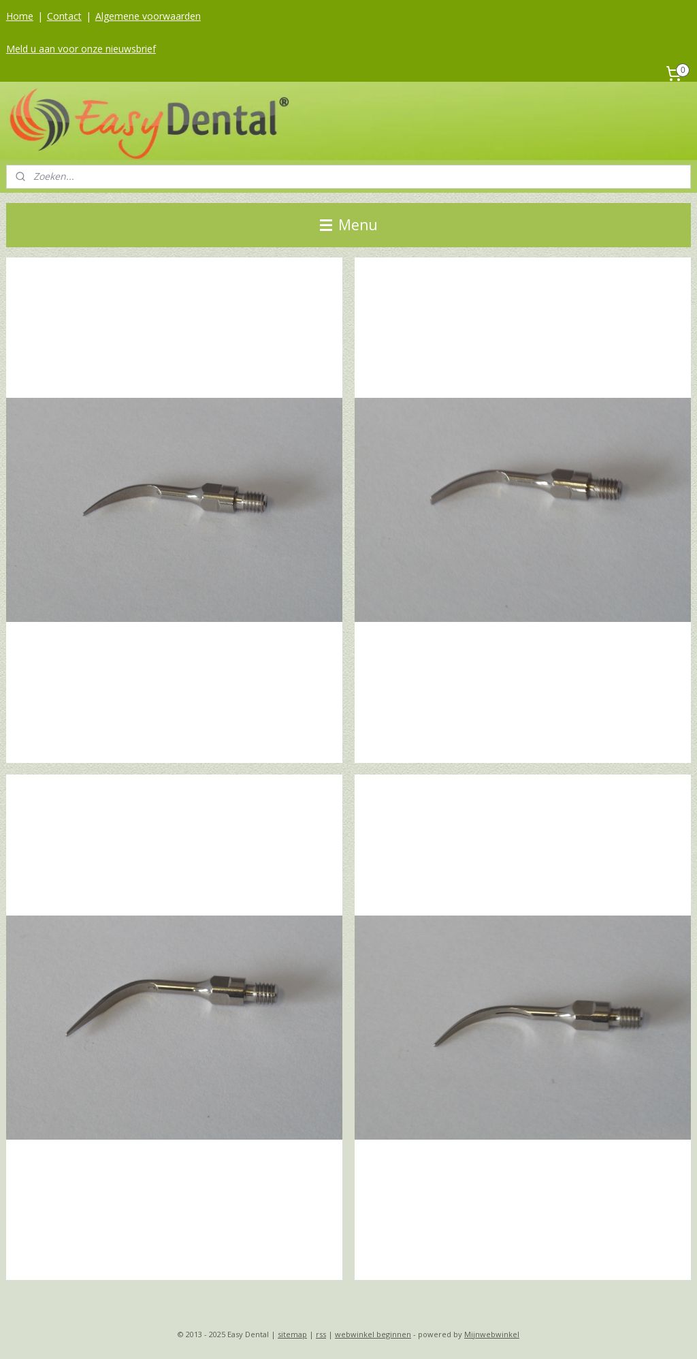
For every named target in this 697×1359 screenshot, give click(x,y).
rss (321, 1334)
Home (19, 16)
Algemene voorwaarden (148, 16)
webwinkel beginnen (373, 1334)
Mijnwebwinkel (491, 1334)
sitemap (292, 1334)
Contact (64, 16)
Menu (349, 224)
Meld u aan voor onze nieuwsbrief (81, 48)
